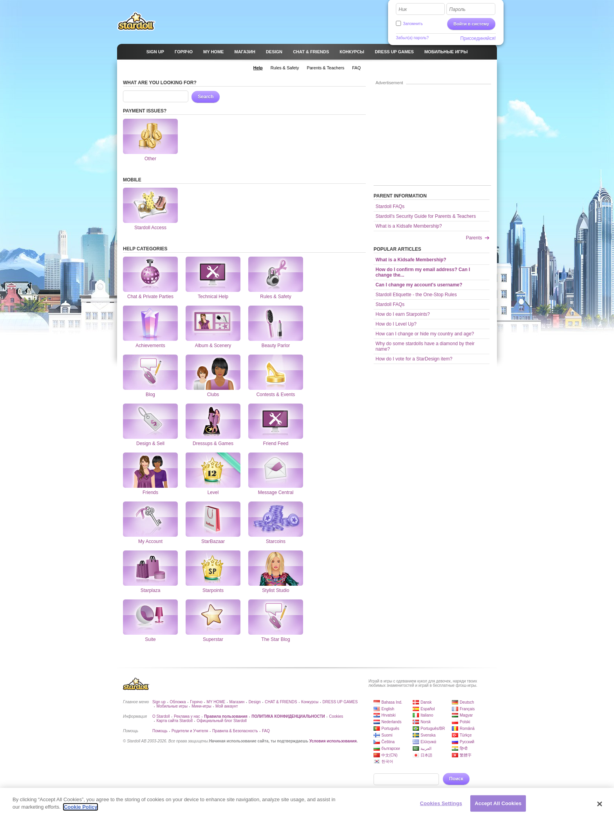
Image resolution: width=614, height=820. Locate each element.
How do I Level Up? (396, 324)
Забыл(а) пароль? (412, 38)
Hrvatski (388, 715)
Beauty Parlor (275, 323)
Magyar (466, 715)
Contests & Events (275, 372)
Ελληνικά (428, 742)
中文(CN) (389, 755)
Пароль (457, 9)
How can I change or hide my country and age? (425, 334)
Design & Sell (150, 421)
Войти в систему (471, 24)
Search (205, 97)
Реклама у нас (187, 716)
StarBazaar (213, 519)
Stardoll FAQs (390, 206)
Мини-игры (201, 706)
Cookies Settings (441, 807)
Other (150, 136)
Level (213, 470)
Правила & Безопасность (235, 731)
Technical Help (213, 274)
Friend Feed (275, 421)
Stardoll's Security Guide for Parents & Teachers (426, 216)
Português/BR (433, 728)
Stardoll (136, 21)
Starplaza (150, 568)
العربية (426, 748)
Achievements (150, 323)
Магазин (237, 702)
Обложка (178, 702)
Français (467, 709)
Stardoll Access (150, 205)
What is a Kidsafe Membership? (409, 226)
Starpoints (213, 568)
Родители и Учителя (190, 731)
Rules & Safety (275, 274)
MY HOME (216, 702)
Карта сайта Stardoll (174, 721)
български (390, 748)
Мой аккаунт (226, 706)
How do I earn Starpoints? (403, 314)
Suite (150, 617)
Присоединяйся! (478, 38)
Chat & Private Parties (150, 274)
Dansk (426, 702)
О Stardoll (161, 716)
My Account (150, 519)
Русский (467, 742)
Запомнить (413, 24)
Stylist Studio (275, 568)
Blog (150, 372)
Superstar (213, 617)
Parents (474, 238)
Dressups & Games (213, 421)
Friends (150, 470)
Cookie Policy (80, 811)
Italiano (427, 715)
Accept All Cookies (498, 807)
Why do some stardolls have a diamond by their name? (425, 346)
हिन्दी (464, 748)
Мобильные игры (171, 706)
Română (467, 728)
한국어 (387, 761)
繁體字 (465, 755)
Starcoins (275, 519)
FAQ (266, 731)
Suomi (386, 735)
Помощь (160, 731)
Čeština (388, 742)
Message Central (275, 470)
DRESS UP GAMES (340, 702)
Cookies (336, 716)
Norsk (426, 722)
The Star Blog (275, 617)
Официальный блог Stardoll (222, 721)
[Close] (600, 807)
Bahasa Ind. (391, 702)
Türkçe (466, 735)
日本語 (426, 755)
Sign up (159, 702)
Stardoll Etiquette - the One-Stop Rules (416, 294)
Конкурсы (309, 702)
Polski (465, 722)
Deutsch (467, 702)
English (387, 709)
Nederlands (391, 722)
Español (428, 709)
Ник (403, 9)
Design (255, 702)
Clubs (213, 372)
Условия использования (333, 741)
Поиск (456, 779)
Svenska (428, 735)
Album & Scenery (213, 323)
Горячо (196, 702)
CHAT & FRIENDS (281, 702)
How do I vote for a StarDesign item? (414, 359)
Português (390, 728)
